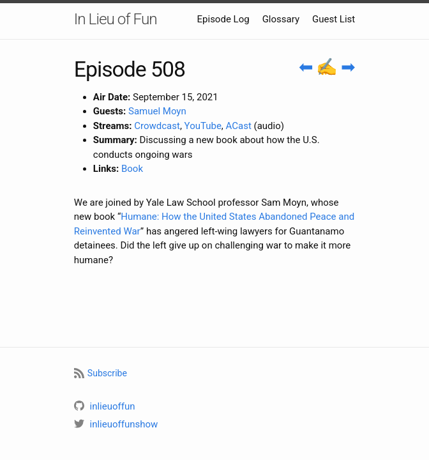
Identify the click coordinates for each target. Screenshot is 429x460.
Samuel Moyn (157, 111)
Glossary (280, 19)
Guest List (333, 19)
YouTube (203, 126)
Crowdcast (157, 126)
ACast (239, 126)
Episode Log (223, 19)
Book (132, 168)
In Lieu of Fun (115, 19)
